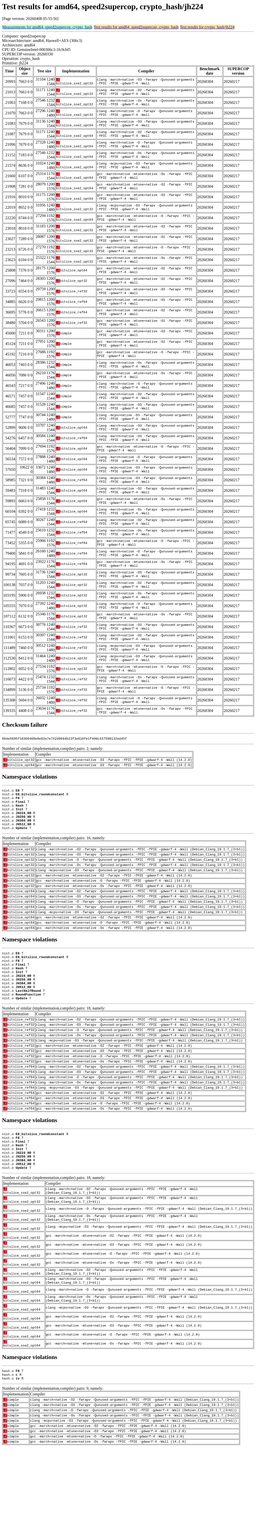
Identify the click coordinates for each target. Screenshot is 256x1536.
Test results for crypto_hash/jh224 (207, 27)
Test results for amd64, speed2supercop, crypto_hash (136, 27)
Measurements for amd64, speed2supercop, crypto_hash (47, 27)
